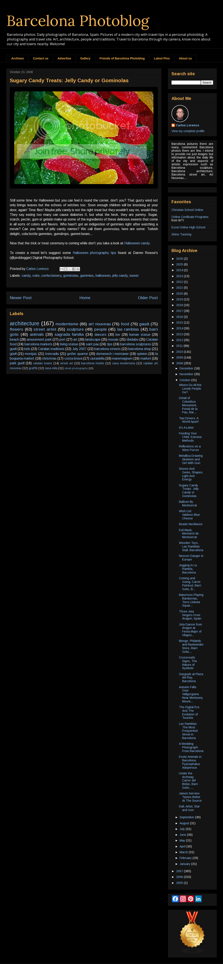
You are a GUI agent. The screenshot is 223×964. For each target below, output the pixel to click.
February (186, 858)
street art (66, 363)
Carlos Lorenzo (187, 125)
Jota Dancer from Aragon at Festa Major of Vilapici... (190, 630)
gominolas (70, 275)
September (187, 817)
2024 (180, 270)
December (187, 368)
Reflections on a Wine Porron (190, 448)
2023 (180, 276)
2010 (180, 351)
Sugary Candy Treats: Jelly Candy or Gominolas (189, 491)
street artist (45, 329)
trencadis (52, 354)
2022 (180, 282)
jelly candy (119, 275)
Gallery (85, 58)
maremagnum (122, 358)
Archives (17, 58)
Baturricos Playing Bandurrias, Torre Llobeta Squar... (191, 600)
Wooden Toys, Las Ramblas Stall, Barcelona (191, 546)
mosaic (113, 339)
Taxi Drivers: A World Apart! (189, 420)
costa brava (73, 358)
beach (14, 339)
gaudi (144, 324)
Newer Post (21, 297)
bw (118, 334)
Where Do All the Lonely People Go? (190, 388)
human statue (139, 334)
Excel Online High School (188, 227)
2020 (180, 293)
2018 (180, 305)
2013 (180, 334)
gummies (87, 275)
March (184, 852)
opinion (142, 354)
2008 (180, 363)
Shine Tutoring (181, 234)
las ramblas (128, 329)
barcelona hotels (92, 363)
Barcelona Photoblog (77, 20)
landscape (92, 339)
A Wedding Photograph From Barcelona (191, 747)
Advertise (64, 58)
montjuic (31, 354)
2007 (180, 871)
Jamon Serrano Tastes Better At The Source (190, 797)
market (145, 358)
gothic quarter (77, 354)
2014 (180, 328)
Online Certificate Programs (190, 217)
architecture (24, 323)
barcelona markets (38, 344)
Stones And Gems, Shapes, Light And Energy (191, 474)
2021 (180, 287)
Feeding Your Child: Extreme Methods (190, 437)
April (183, 846)
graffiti (33, 368)
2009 (180, 357)
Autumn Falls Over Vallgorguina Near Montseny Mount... (191, 694)
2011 (180, 345)
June (183, 834)
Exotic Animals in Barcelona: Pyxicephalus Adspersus (190, 762)
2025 (180, 264)
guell (13, 349)
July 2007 (79, 349)
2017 (180, 311)
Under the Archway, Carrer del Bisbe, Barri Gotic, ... (188, 780)
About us (185, 58)
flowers (16, 329)
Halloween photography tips (94, 253)
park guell (17, 363)
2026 (180, 258)
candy (26, 275)
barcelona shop (139, 349)
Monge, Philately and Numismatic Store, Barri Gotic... (191, 646)
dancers (100, 334)
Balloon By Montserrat (188, 503)
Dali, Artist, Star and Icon (189, 808)
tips (109, 344)
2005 (180, 883)
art (75, 339)
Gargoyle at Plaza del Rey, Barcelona (191, 677)
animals (37, 334)
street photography (76, 368)
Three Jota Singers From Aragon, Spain (190, 615)
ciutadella (97, 358)
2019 (180, 299)
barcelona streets (107, 349)
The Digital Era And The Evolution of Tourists (189, 712)
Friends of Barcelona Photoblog (122, 58)
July (183, 829)
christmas (49, 358)
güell (13, 354)
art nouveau (100, 324)
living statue (69, 344)
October (185, 380)
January (185, 864)
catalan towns (42, 363)
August (185, 823)
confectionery (51, 275)
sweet (134, 275)
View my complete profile (188, 131)
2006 (180, 877)
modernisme (67, 324)
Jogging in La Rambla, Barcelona (188, 568)
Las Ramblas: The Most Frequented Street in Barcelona (188, 731)
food (125, 324)
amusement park (39, 339)
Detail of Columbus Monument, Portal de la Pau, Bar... (188, 405)
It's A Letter (186, 427)
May (183, 840)
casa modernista (123, 363)
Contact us (40, 58)
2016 (180, 316)
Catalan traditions (51, 349)
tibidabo (132, 339)
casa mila (51, 368)
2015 (180, 322)
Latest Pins (162, 58)
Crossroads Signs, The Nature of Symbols (188, 663)
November (187, 374)
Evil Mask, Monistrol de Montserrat (189, 533)
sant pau (92, 344)
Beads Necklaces (191, 524)
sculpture (75, 329)
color (35, 275)
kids (27, 349)
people (100, 329)
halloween (103, 275)
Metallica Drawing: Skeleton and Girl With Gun (191, 459)
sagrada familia (69, 334)
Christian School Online (187, 210)
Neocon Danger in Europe (191, 557)
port (62, 339)
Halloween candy (136, 243)
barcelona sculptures (135, 344)
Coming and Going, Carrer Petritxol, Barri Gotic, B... (190, 583)
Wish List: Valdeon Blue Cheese (189, 514)
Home (84, 297)
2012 (180, 340)
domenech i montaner (112, 354)
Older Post (148, 297)
